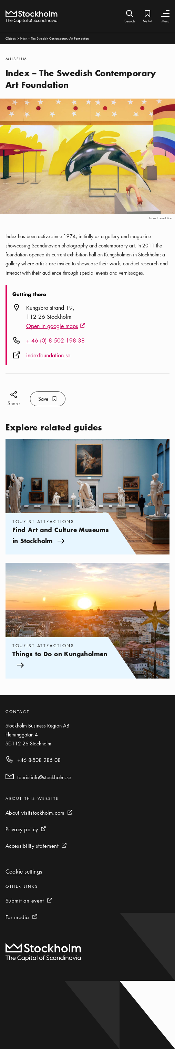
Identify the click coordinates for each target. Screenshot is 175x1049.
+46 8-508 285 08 (39, 759)
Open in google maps (55, 326)
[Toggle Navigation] (165, 13)
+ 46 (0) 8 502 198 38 (55, 340)
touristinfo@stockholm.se (44, 777)
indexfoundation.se (48, 355)
